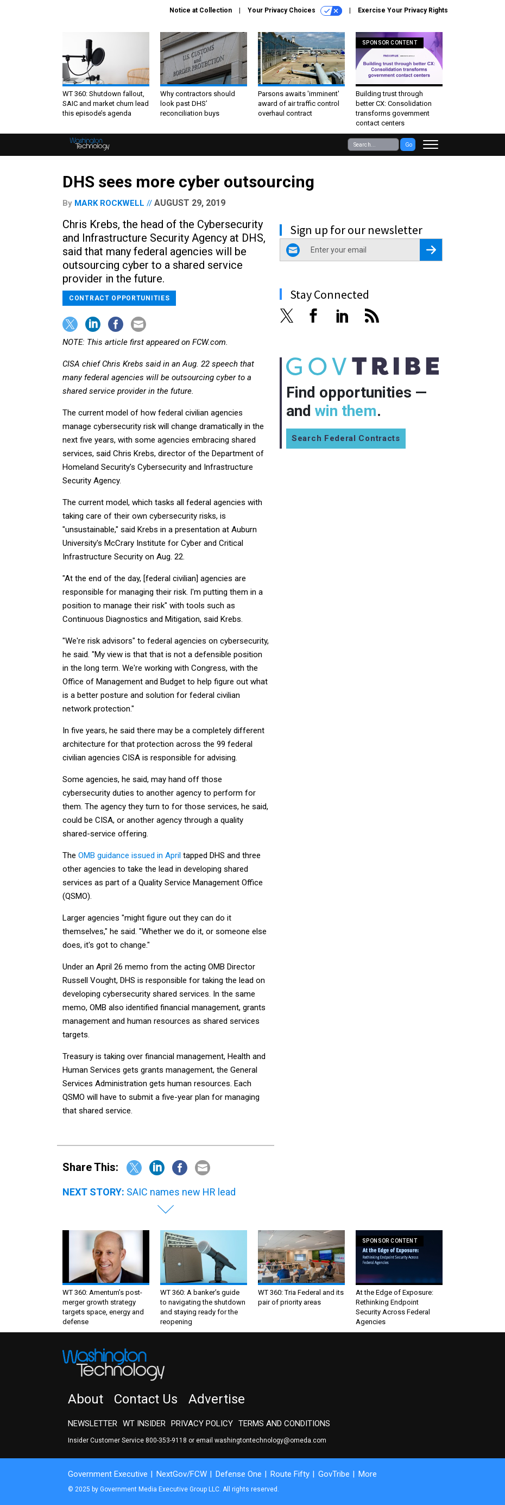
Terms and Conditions (284, 1423)
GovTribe (334, 1474)
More (367, 1474)
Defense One (239, 1474)
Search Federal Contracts (346, 438)
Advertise (216, 1399)
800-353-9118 (166, 1440)
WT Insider (144, 1423)
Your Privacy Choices (295, 11)
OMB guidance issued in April (129, 855)
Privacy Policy (202, 1423)
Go (408, 145)
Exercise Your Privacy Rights (403, 10)
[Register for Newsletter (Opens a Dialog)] (431, 250)
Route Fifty (290, 1474)
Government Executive (108, 1474)
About (85, 1399)
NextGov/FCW (181, 1474)
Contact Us (146, 1399)
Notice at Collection (200, 10)
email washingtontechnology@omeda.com (261, 1440)
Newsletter (92, 1423)
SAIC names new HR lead (181, 1192)
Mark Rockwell (109, 203)
